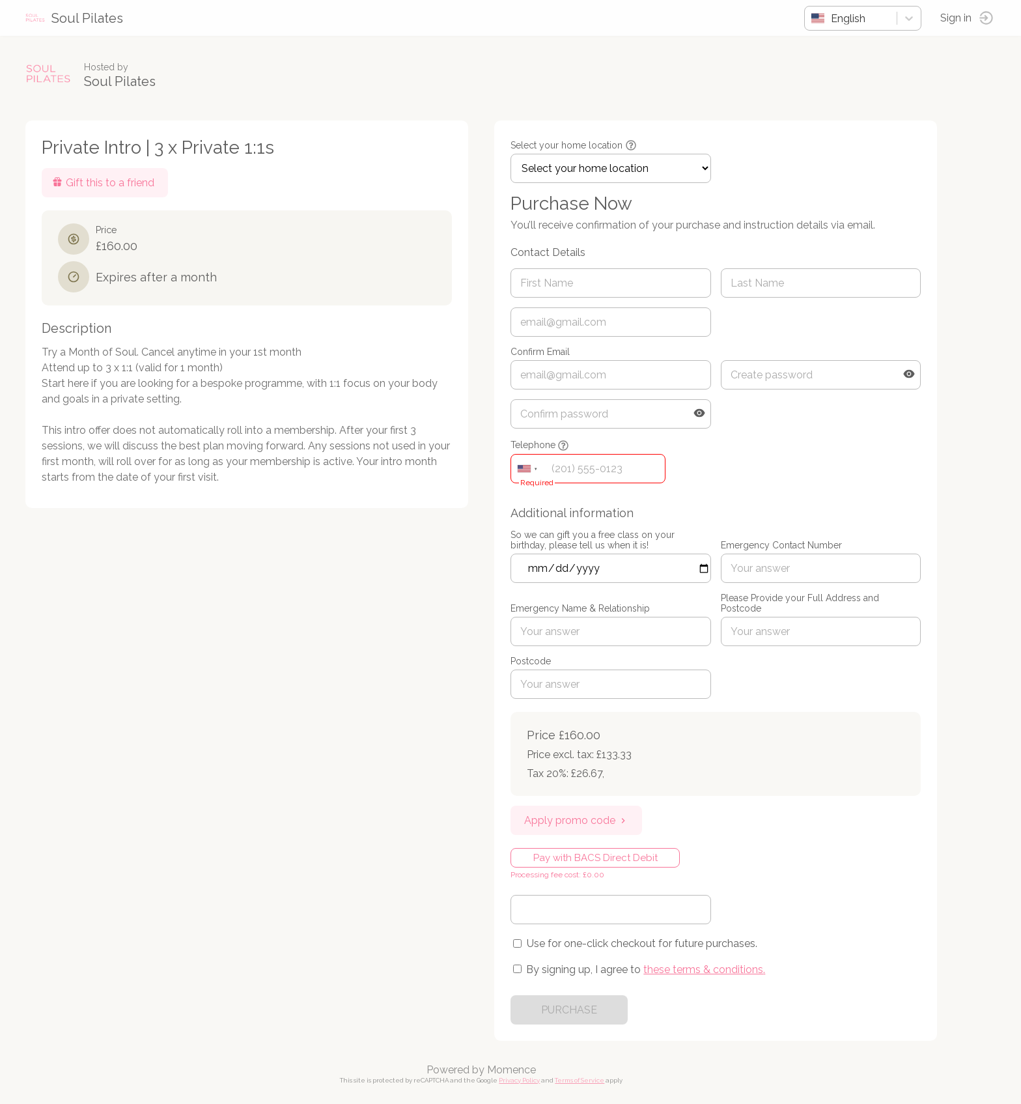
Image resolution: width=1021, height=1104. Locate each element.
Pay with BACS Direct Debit (596, 858)
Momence (512, 1070)
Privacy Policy (519, 1080)
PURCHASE (570, 1010)
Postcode (531, 661)
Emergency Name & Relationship (580, 608)
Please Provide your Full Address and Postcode (800, 603)
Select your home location (567, 145)
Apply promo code (577, 820)
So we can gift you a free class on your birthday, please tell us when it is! (593, 540)
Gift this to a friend (104, 183)
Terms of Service (580, 1080)
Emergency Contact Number (782, 545)
